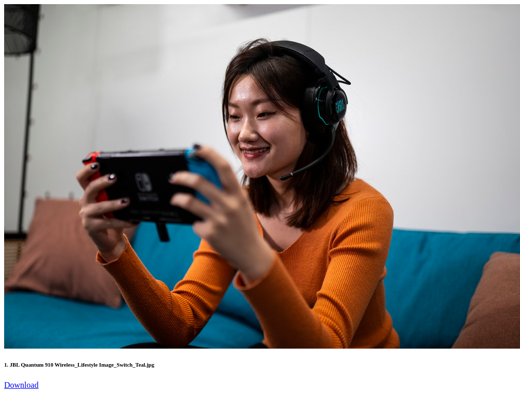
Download (21, 385)
